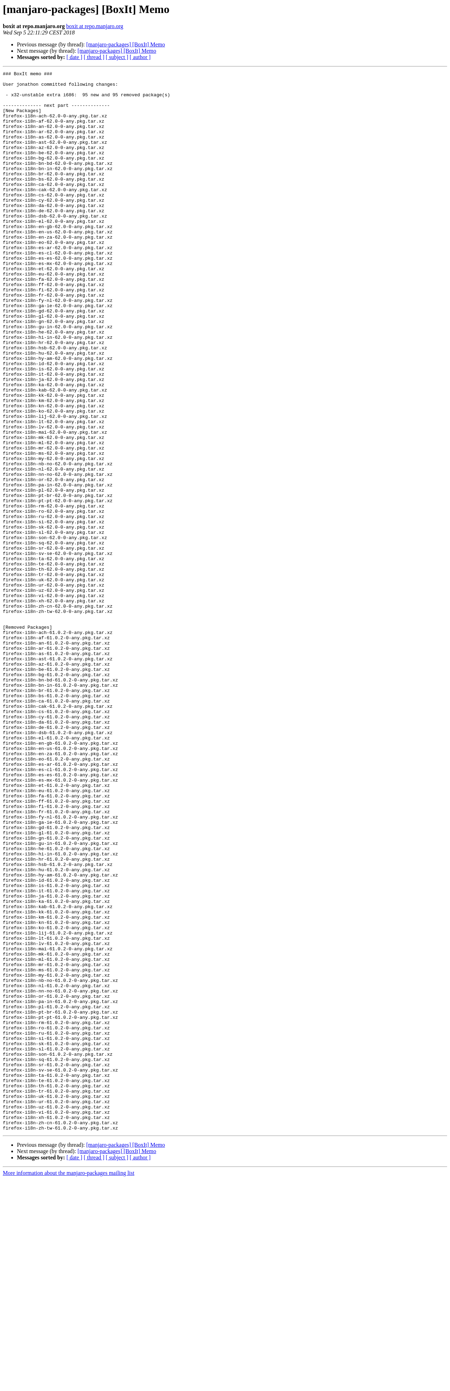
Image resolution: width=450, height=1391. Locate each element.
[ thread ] (94, 57)
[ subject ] (117, 57)
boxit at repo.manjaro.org (94, 26)
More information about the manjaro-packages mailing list (68, 1385)
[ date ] (74, 57)
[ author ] (140, 57)
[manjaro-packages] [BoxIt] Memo (125, 44)
